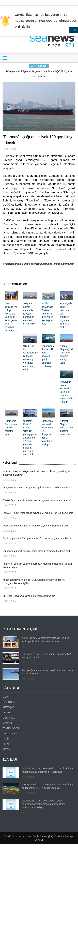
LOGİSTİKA (9, 702)
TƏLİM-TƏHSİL (11, 733)
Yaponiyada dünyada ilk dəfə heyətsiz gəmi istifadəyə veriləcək (48, 356)
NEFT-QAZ (8, 707)
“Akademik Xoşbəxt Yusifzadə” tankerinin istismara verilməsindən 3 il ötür (67, 391)
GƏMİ (6, 696)
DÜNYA (7, 712)
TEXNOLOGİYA (11, 728)
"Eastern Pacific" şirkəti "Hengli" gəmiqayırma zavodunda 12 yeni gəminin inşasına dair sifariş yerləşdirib (30, 438)
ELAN (6, 744)
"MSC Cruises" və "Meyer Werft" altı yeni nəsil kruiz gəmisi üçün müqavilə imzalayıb (11, 317)
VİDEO (6, 749)
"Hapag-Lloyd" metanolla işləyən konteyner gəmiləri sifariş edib (29, 313)
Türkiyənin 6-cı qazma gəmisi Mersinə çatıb (11, 428)
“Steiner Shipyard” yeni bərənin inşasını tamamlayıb (66, 428)
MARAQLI (8, 723)
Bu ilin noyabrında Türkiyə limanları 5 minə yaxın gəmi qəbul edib (47, 313)
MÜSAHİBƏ (9, 717)
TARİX (6, 738)
